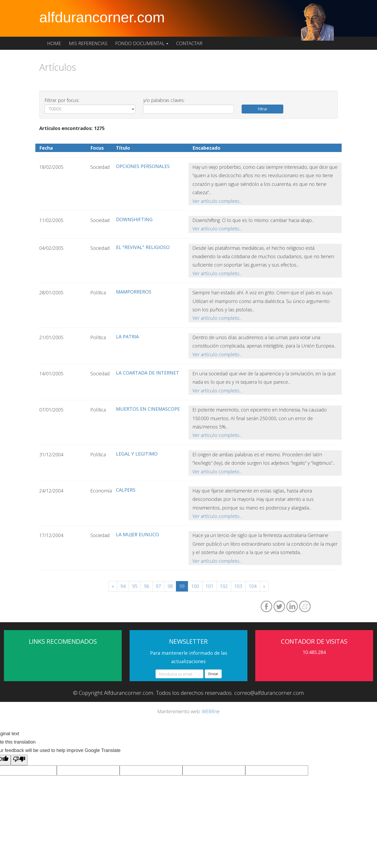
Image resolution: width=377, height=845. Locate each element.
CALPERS (125, 490)
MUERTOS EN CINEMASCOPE (148, 409)
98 (170, 586)
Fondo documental (141, 43)
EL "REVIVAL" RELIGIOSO (143, 247)
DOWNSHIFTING (134, 219)
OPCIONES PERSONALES (143, 166)
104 (253, 586)
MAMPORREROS (133, 292)
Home (54, 43)
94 (123, 586)
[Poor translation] (19, 760)
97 (158, 586)
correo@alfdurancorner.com (269, 692)
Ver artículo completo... (217, 201)
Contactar (189, 43)
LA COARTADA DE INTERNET (147, 373)
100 (195, 586)
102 (224, 586)
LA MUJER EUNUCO (137, 534)
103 (238, 586)
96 (146, 586)
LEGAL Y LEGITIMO (137, 454)
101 (209, 586)
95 (134, 586)
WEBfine (211, 711)
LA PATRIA (127, 336)
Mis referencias (88, 43)
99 (182, 586)
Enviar (213, 673)
